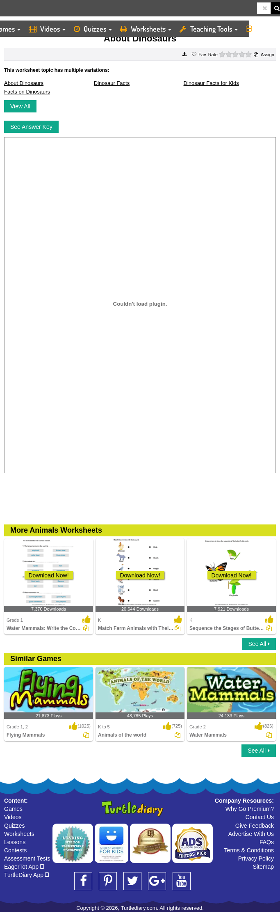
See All (259, 644)
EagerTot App (24, 866)
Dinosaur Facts (112, 83)
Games (13, 809)
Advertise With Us (251, 834)
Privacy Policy (256, 858)
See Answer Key (31, 127)
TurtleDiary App (26, 875)
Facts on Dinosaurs (27, 92)
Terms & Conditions (249, 850)
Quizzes (93, 28)
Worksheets (145, 28)
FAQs (267, 842)
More (261, 28)
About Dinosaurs (23, 83)
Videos (47, 28)
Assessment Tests (27, 858)
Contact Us (260, 817)
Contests (15, 850)
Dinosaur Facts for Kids (211, 83)
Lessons (14, 842)
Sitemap (263, 866)
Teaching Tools (209, 28)
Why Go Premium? (249, 809)
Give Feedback (254, 825)
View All (20, 106)
